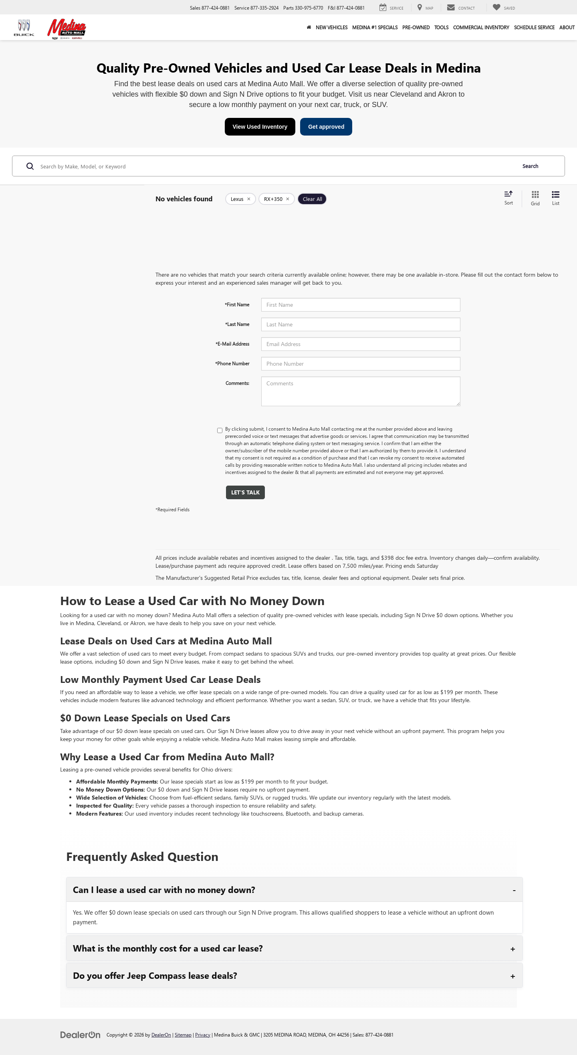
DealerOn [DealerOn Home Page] (161, 1034)
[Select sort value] (511, 198)
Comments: (237, 383)
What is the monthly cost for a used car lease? (168, 948)
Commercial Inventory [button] (481, 27)
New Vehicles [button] (331, 27)
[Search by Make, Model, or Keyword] (277, 166)
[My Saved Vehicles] (503, 8)
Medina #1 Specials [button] (374, 27)
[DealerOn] (80, 1034)
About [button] (567, 27)
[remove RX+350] (276, 199)
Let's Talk (245, 492)
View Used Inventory (260, 127)
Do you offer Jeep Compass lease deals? (155, 975)
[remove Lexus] (240, 199)
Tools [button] (441, 27)
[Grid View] (534, 198)
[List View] (556, 198)
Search (530, 165)
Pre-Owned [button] (416, 27)
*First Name (237, 304)
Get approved (326, 127)
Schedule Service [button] (534, 27)
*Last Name (237, 324)
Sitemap (183, 1034)
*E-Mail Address (232, 343)
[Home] (308, 27)
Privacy (202, 1034)
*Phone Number (232, 363)
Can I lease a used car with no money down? (164, 889)
